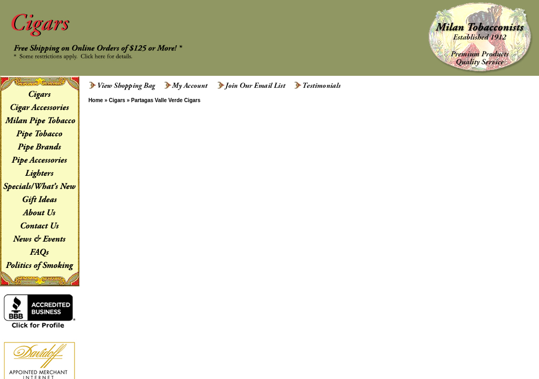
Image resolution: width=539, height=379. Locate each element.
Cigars (117, 100)
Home (95, 100)
